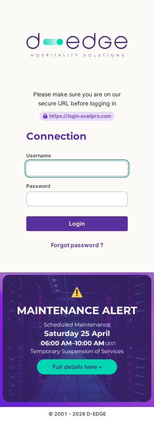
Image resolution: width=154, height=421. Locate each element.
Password (38, 186)
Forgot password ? (77, 244)
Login (77, 223)
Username (38, 155)
